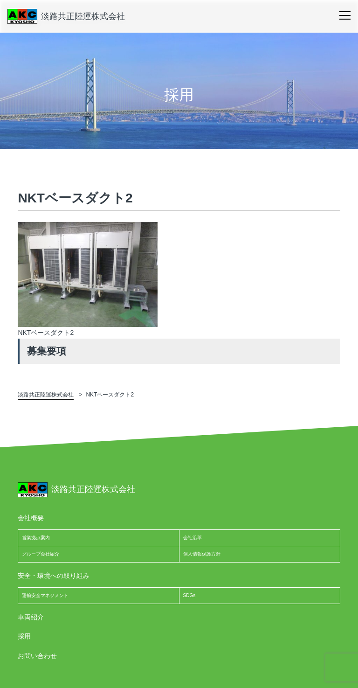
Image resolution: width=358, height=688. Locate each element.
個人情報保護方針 (201, 553)
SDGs (189, 595)
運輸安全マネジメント (45, 595)
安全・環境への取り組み (54, 575)
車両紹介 (31, 617)
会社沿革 (192, 537)
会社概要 (31, 517)
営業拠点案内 (36, 537)
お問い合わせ (37, 656)
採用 (24, 636)
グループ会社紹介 (40, 553)
